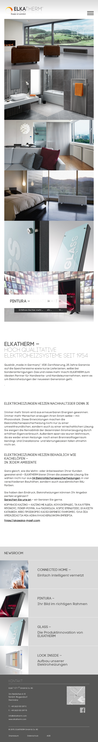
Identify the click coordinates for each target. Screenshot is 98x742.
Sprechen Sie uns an (17, 500)
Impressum (14, 736)
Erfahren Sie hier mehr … (31, 310)
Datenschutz (32, 736)
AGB (48, 736)
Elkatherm (24, 11)
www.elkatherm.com (17, 719)
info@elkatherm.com (18, 716)
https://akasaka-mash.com (22, 520)
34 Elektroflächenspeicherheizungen (56, 478)
